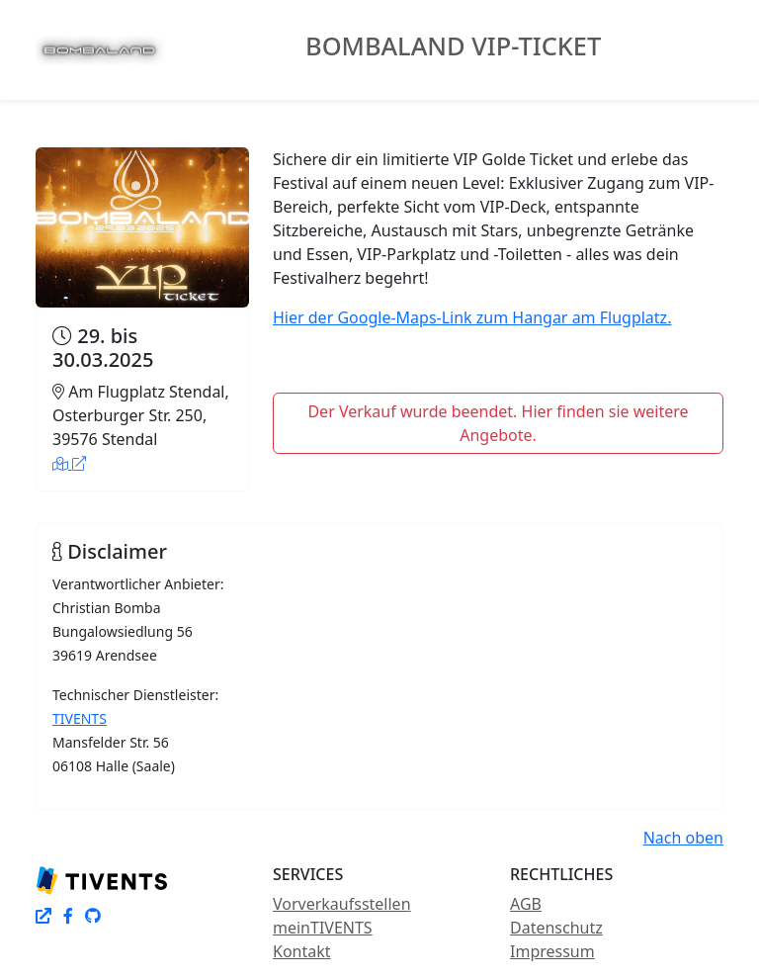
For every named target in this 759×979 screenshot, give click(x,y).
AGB (526, 904)
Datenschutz (556, 927)
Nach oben (683, 837)
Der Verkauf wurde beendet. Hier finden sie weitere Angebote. (497, 423)
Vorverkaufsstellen (342, 904)
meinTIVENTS (323, 927)
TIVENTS (79, 718)
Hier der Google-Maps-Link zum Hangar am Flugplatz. (472, 317)
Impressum (552, 951)
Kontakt (302, 951)
